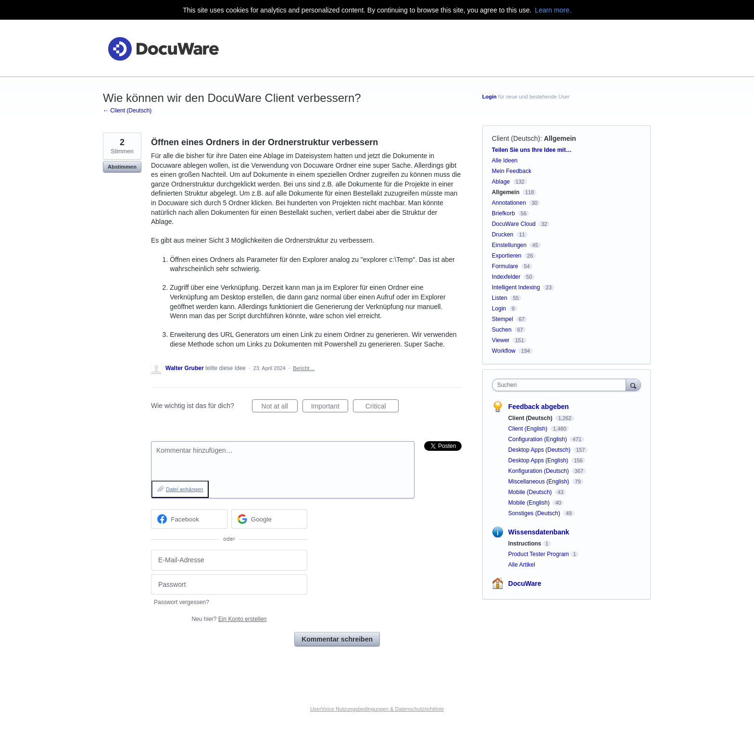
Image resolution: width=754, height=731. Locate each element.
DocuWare (524, 583)
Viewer (500, 340)
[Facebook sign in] (189, 519)
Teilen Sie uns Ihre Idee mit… (532, 150)
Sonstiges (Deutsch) (535, 513)
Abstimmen (122, 167)
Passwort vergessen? (181, 602)
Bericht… (303, 368)
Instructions (524, 543)
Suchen (502, 329)
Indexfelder (506, 276)
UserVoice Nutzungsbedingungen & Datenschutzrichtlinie (377, 709)
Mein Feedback (511, 171)
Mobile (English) (529, 502)
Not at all (280, 407)
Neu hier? (228, 619)
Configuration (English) (538, 439)
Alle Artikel (521, 564)
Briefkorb (503, 213)
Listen (499, 298)
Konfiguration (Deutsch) (539, 471)
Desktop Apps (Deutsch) (540, 449)
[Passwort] (229, 584)
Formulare (505, 266)
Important (329, 407)
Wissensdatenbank (538, 532)
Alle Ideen (504, 160)
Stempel (502, 319)
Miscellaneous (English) (539, 481)
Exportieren (506, 255)
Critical (382, 407)
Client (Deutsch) (516, 138)
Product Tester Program (538, 554)
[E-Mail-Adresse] (229, 560)
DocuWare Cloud (514, 224)
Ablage (501, 181)
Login (489, 96)
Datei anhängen (184, 489)
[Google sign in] (269, 519)
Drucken (503, 234)
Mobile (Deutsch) (530, 492)
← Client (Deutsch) (127, 110)
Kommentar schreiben (337, 639)
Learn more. (553, 10)
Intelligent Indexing (516, 287)
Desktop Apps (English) (539, 460)
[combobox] (561, 385)
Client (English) (528, 428)
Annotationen (509, 202)
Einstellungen (509, 245)
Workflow (503, 350)
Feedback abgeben (538, 406)
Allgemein (560, 138)
